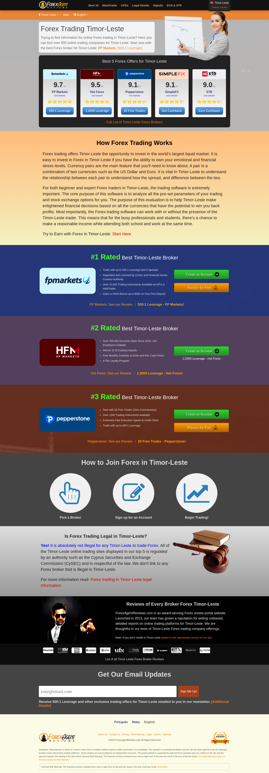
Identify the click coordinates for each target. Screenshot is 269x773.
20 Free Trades (134, 110)
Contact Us (114, 734)
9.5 (95, 85)
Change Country (219, 7)
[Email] (108, 691)
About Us (102, 734)
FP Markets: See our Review (110, 315)
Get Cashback (172, 110)
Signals (158, 5)
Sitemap (167, 734)
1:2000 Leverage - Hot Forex (212, 357)
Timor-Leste (49, 14)
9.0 (207, 85)
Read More (163, 767)
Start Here (113, 223)
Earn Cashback (209, 110)
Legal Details (140, 5)
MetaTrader (109, 5)
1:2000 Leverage (97, 110)
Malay (136, 722)
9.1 (133, 85)
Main (66, 14)
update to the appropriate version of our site (194, 633)
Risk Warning (138, 734)
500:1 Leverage (60, 110)
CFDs (124, 5)
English (81, 14)
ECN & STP (174, 5)
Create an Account (211, 275)
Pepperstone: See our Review (110, 452)
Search (157, 734)
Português (121, 722)
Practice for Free (211, 285)
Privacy (125, 734)
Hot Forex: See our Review (111, 384)
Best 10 (93, 5)
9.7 (58, 85)
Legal (149, 734)
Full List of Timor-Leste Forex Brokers (134, 122)
